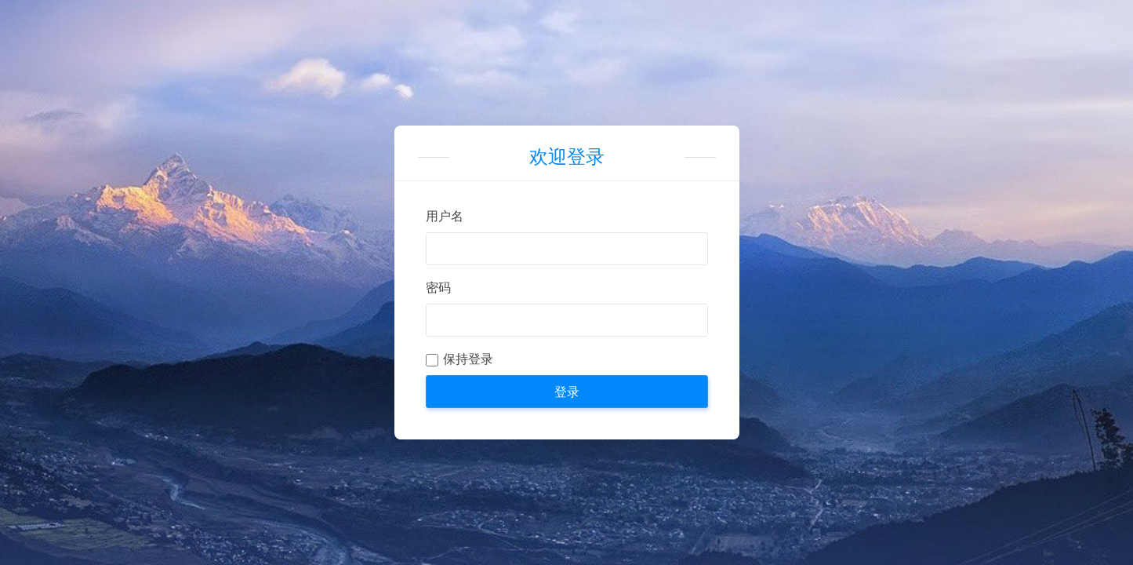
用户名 (444, 216)
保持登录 (468, 359)
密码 (438, 287)
